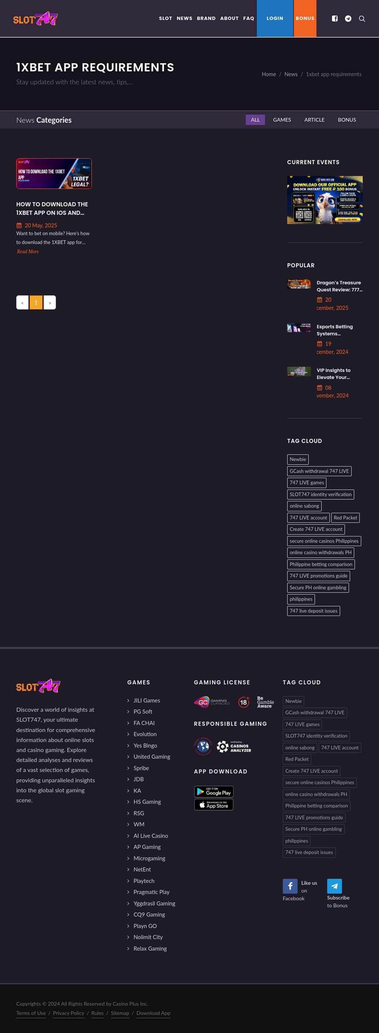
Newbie (298, 459)
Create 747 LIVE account (316, 529)
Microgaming (149, 858)
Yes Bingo (145, 745)
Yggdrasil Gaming (154, 903)
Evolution (145, 734)
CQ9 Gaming (149, 914)
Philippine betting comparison (321, 564)
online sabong (304, 506)
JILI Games (147, 700)
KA (137, 790)
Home (269, 74)
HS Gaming (147, 801)
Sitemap (120, 1013)
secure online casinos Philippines (324, 541)
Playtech (144, 880)
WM (139, 824)
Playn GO (145, 925)
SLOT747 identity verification (321, 494)
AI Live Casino (151, 835)
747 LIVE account (308, 518)
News (291, 74)
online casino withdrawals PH (321, 552)
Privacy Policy (68, 1013)
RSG (139, 813)
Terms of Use (31, 1013)
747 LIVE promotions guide (319, 576)
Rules (97, 1013)
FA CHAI (144, 722)
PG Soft (143, 711)
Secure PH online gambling (318, 587)
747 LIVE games (307, 482)
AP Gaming (147, 846)
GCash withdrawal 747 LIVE (319, 471)
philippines (301, 599)
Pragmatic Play (152, 891)
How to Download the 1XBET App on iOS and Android (52, 208)
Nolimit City (148, 937)
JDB (139, 779)
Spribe (141, 768)
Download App (154, 1013)
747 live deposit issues (314, 611)
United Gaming (152, 756)
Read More (28, 251)
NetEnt (142, 869)
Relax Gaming (150, 948)
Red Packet (345, 518)
